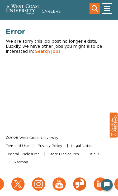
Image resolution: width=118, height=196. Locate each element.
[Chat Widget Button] (107, 185)
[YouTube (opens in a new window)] (59, 180)
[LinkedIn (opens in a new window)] (100, 180)
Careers (51, 11)
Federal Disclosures (23, 154)
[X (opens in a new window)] (18, 180)
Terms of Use (17, 145)
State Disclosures (64, 154)
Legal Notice (82, 145)
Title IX (94, 154)
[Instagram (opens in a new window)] (38, 180)
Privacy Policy (50, 145)
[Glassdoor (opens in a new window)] (79, 180)
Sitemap (21, 162)
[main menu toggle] (107, 8)
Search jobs (47, 51)
